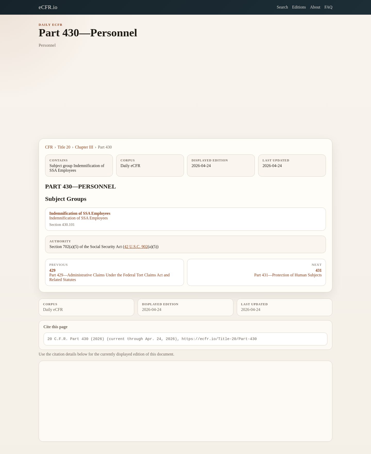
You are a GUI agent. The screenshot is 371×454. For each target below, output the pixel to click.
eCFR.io (48, 7)
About (315, 7)
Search (282, 7)
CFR (49, 147)
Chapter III (84, 147)
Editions (299, 7)
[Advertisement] (185, 100)
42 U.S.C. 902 (136, 246)
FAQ (328, 7)
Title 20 (63, 147)
